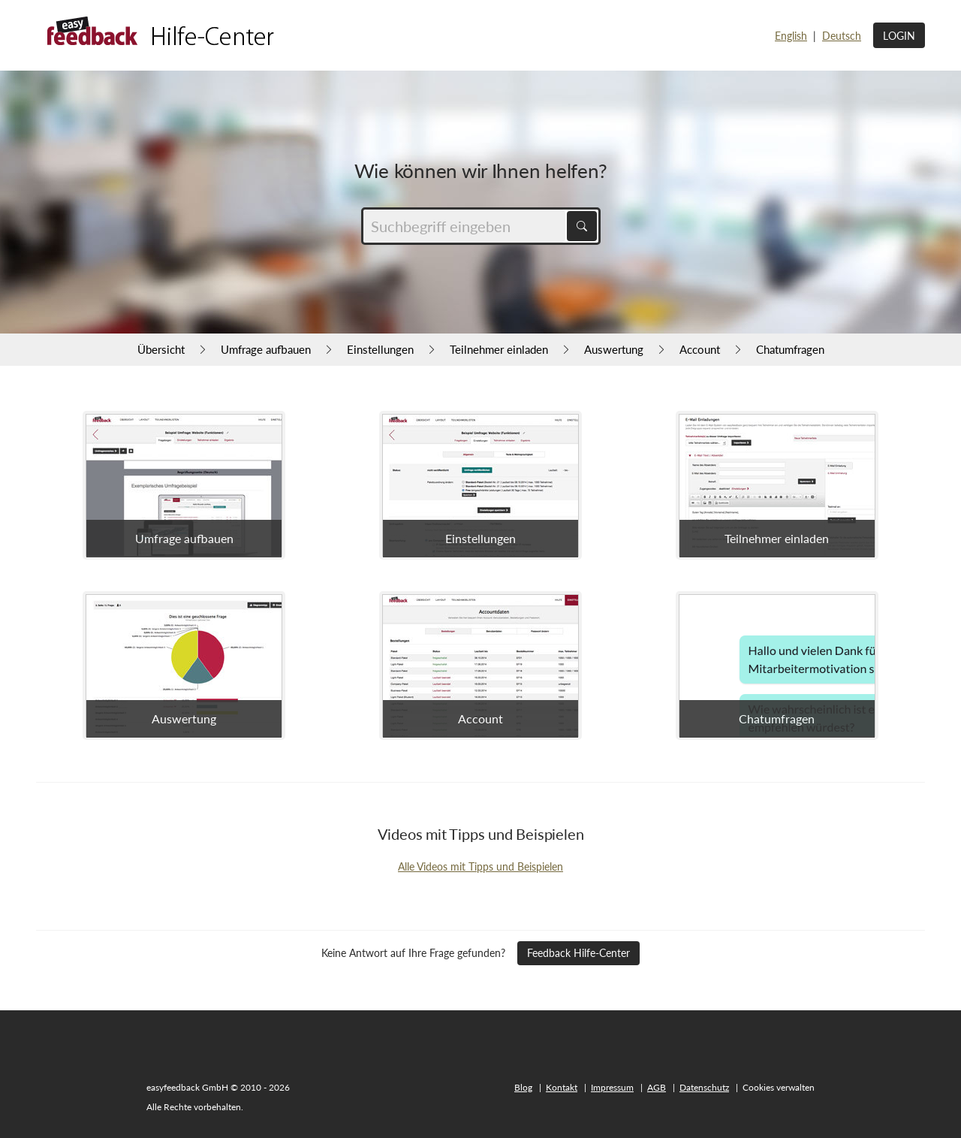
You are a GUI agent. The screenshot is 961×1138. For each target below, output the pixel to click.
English (791, 35)
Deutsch (841, 35)
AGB (656, 1087)
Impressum (612, 1087)
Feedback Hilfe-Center (578, 952)
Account (699, 349)
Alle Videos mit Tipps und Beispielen (480, 866)
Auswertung (613, 349)
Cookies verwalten (779, 1087)
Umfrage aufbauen (266, 349)
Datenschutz (704, 1087)
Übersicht (161, 349)
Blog (523, 1087)
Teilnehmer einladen (499, 349)
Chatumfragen (790, 349)
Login (899, 35)
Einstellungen (380, 349)
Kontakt (561, 1087)
